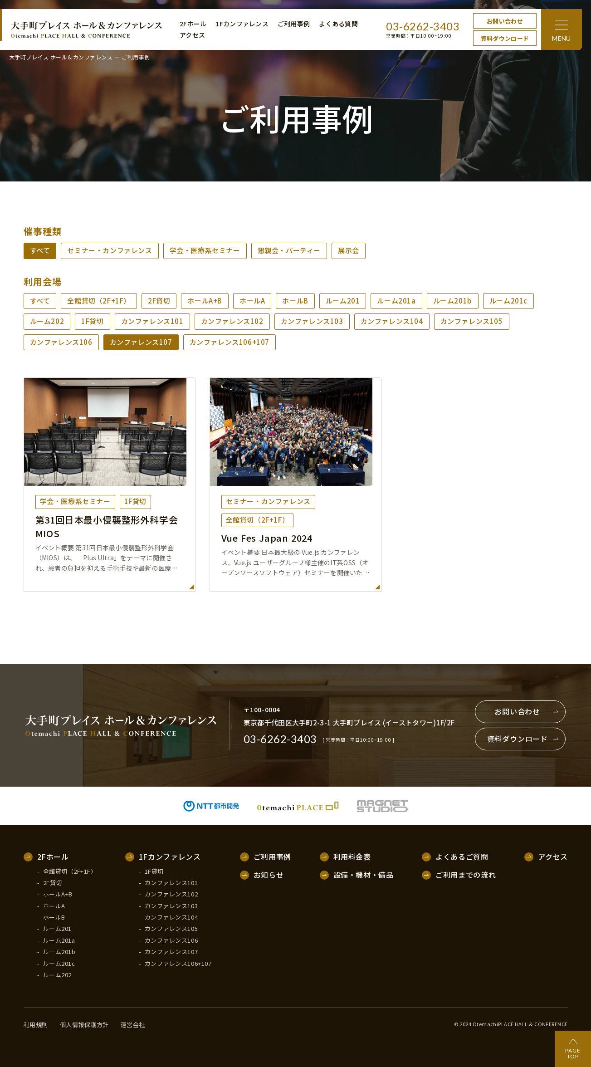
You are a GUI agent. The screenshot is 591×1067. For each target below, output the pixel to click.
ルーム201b (452, 300)
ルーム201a (396, 300)
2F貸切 (159, 300)
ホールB (295, 300)
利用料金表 (352, 856)
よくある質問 (338, 24)
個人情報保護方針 (84, 1024)
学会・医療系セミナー (205, 250)
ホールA (252, 300)
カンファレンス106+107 (229, 342)
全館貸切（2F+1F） (99, 300)
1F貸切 (92, 321)
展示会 (348, 250)
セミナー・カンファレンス (109, 250)
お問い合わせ (505, 21)
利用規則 (36, 1024)
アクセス (192, 35)
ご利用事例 (294, 24)
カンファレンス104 (392, 321)
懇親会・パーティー (289, 250)
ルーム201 (343, 300)
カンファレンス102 (232, 321)
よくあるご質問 (461, 856)
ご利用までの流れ (465, 875)
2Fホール (193, 24)
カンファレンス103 (312, 321)
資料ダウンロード (505, 38)
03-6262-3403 (422, 26)
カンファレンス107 (141, 342)
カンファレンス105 (471, 321)
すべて (40, 250)
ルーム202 (47, 321)
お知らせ (269, 875)
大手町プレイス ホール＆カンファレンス (60, 57)
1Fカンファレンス (242, 24)
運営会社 (133, 1024)
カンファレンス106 (61, 342)
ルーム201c (508, 300)
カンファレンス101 (152, 321)
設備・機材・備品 (363, 875)
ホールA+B (204, 300)
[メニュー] (561, 29)
